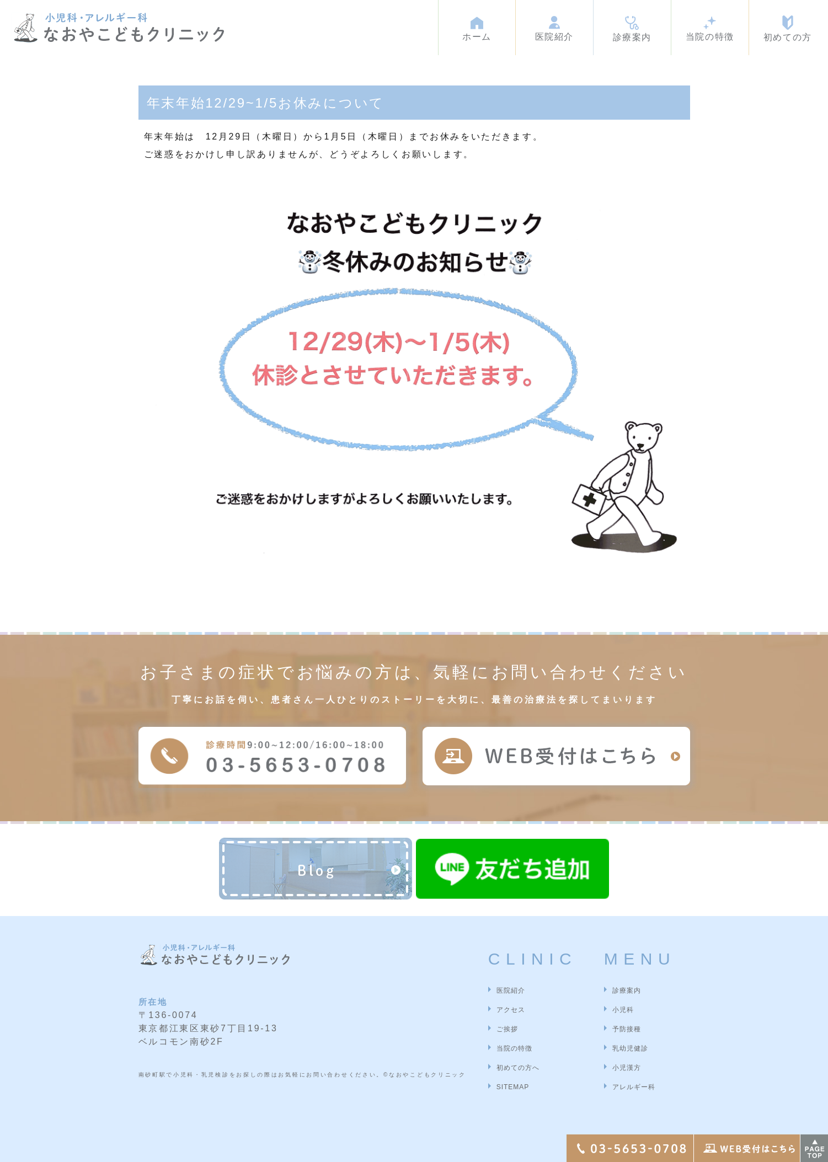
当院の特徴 (514, 1048)
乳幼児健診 (630, 1048)
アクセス (510, 1010)
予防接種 (626, 1029)
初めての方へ (517, 1068)
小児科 (623, 1010)
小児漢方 (626, 1068)
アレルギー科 (633, 1087)
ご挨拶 (507, 1029)
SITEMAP (512, 1087)
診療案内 (626, 990)
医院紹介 (510, 990)
